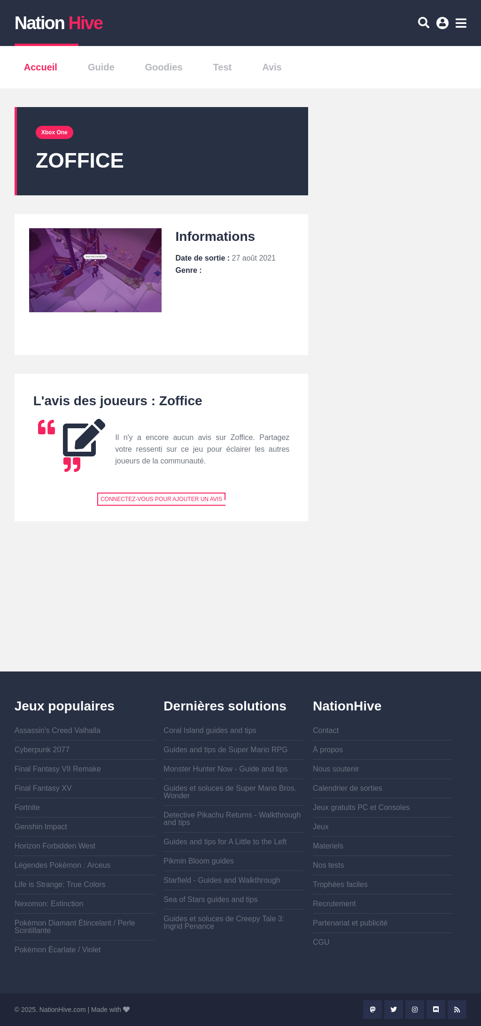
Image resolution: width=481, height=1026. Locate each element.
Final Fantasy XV (43, 788)
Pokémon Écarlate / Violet (58, 950)
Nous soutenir (336, 769)
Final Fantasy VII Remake (58, 769)
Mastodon (372, 1009)
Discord (436, 1009)
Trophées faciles (340, 884)
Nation (58, 23)
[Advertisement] (162, 605)
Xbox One (54, 132)
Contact (326, 730)
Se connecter (443, 26)
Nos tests (328, 865)
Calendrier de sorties (347, 788)
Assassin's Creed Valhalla (58, 730)
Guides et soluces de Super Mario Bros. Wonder (229, 792)
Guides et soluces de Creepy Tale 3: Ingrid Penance (223, 922)
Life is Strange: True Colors (60, 884)
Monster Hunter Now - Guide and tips (225, 769)
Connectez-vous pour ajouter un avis (161, 499)
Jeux (321, 827)
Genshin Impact (41, 827)
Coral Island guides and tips (209, 730)
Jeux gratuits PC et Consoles (361, 807)
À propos (328, 750)
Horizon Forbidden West (55, 846)
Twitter (393, 1009)
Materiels (328, 846)
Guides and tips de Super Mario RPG (225, 750)
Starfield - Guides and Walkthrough (221, 880)
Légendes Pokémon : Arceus (63, 865)
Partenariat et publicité (350, 923)
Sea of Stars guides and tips (210, 899)
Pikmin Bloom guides (198, 861)
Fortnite (27, 807)
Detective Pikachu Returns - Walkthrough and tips (232, 818)
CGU (321, 942)
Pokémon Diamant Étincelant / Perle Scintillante (75, 926)
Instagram (414, 1009)
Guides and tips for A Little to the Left (225, 842)
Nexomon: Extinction (49, 904)
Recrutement (334, 904)
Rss (457, 1009)
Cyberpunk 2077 (42, 750)
